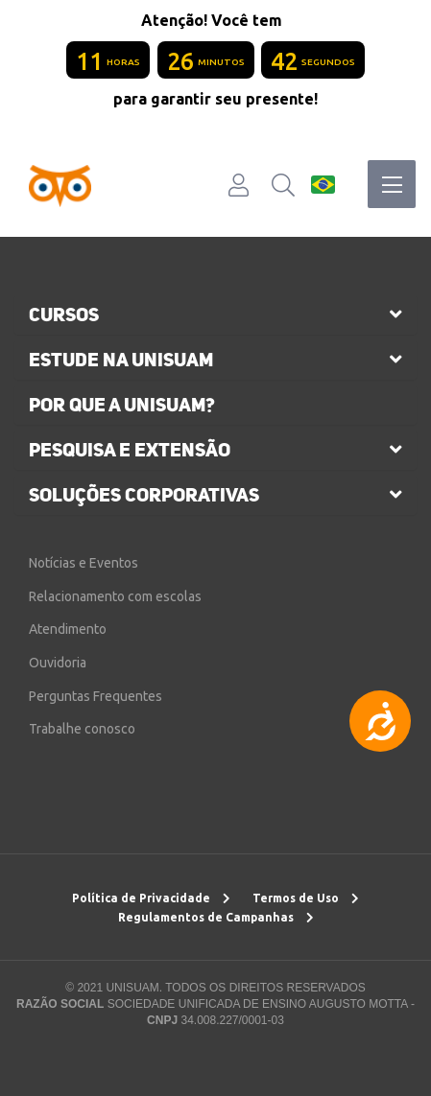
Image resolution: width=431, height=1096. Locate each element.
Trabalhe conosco (82, 728)
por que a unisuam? (122, 404)
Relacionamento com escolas (115, 596)
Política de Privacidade (151, 898)
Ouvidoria (57, 662)
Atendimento (68, 629)
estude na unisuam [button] (121, 359)
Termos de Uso (305, 898)
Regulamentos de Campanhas (216, 917)
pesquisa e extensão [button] (129, 449)
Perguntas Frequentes (95, 696)
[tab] (215, 314)
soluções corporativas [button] (144, 494)
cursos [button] (64, 314)
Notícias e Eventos (83, 563)
